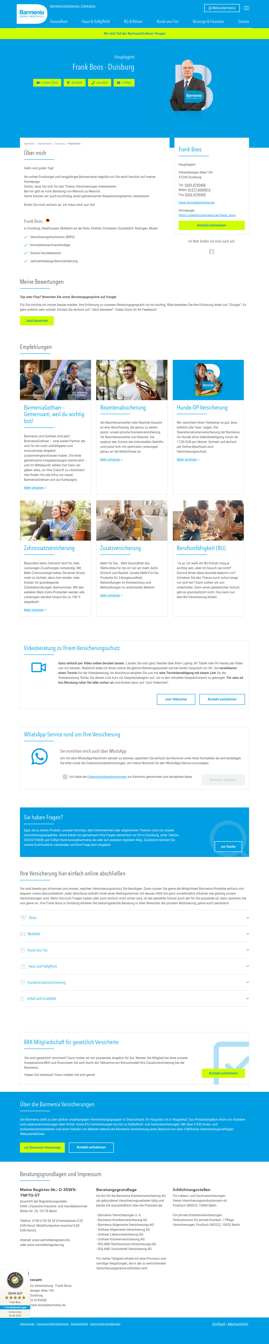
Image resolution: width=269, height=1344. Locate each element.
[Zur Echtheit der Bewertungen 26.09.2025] (15, 1313)
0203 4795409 (195, 195)
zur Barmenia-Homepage (44, 1148)
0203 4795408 (195, 185)
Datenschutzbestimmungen (107, 777)
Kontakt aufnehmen (221, 225)
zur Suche (231, 846)
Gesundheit (59, 21)
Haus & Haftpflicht (96, 21)
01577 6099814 (199, 190)
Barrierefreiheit (79, 1323)
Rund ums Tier (168, 21)
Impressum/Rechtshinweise (52, 1323)
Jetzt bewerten (40, 321)
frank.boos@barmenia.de (196, 202)
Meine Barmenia (226, 7)
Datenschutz (27, 1323)
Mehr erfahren (35, 487)
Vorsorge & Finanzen (208, 21)
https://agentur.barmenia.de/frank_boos (207, 215)
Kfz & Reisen (133, 21)
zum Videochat (176, 699)
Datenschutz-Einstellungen (105, 1323)
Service (243, 21)
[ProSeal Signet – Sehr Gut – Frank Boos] (15, 1288)
